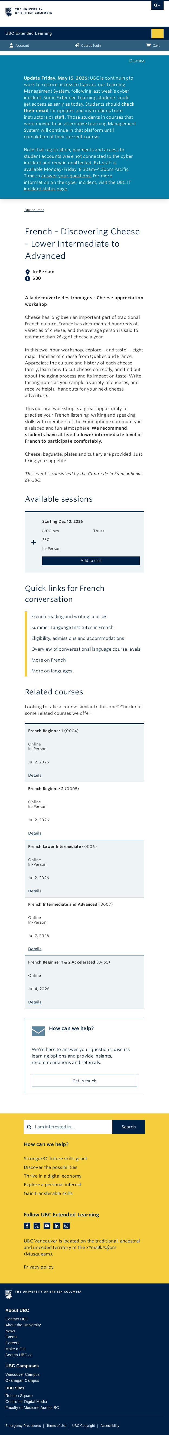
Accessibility (109, 1426)
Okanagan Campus (22, 1380)
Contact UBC (16, 1319)
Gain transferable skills (48, 1193)
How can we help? (46, 1144)
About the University (23, 1325)
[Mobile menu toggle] (157, 33)
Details (34, 775)
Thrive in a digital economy (53, 1176)
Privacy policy (39, 1267)
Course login (88, 45)
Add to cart (91, 560)
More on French (48, 660)
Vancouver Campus (22, 1374)
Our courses (34, 210)
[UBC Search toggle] (157, 7)
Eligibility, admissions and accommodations (77, 638)
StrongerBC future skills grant (55, 1158)
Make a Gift (15, 1349)
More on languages (52, 671)
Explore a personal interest (53, 1184)
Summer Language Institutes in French (72, 627)
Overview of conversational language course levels (86, 649)
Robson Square (19, 1395)
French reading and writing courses (69, 616)
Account (19, 45)
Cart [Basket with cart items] (153, 45)
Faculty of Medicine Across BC (32, 1407)
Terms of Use (57, 1426)
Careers (12, 1343)
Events (11, 1337)
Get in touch (84, 1080)
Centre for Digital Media (26, 1401)
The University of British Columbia (60, 11)
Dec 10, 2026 (62, 521)
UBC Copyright (83, 1426)
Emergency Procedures (23, 1426)
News (10, 1331)
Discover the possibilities (50, 1167)
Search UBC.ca (18, 1355)
